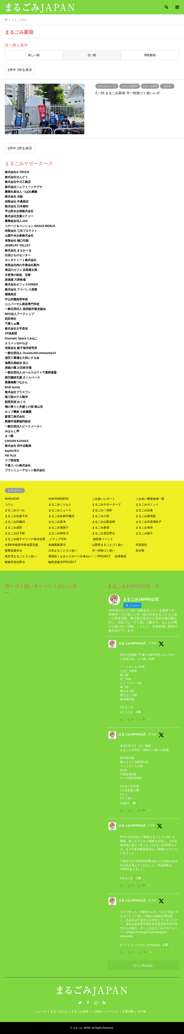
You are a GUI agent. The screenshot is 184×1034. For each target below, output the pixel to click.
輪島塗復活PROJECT (62, 562)
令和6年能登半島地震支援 (21, 544)
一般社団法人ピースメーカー (23, 426)
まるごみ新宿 (100, 527)
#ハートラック (129, 945)
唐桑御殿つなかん (16, 382)
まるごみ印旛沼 (15, 521)
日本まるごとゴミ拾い (62, 550)
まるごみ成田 (13, 527)
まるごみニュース (59, 510)
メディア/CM (57, 539)
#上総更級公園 (129, 790)
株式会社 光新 (14, 196)
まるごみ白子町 (15, 533)
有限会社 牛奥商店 (17, 201)
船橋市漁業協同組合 (18, 421)
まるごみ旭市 (144, 527)
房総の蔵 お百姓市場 (18, 367)
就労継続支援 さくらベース (22, 377)
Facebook (88, 1002)
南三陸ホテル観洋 (16, 397)
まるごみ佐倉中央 (16, 516)
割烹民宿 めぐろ (15, 402)
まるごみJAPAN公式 (132, 643)
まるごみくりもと (59, 504)
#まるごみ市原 (129, 786)
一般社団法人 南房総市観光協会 (25, 309)
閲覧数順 (150, 55)
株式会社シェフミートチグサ (23, 187)
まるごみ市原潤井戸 (148, 521)
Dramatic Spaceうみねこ (21, 338)
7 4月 (151, 825)
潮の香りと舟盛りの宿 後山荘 (24, 406)
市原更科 (141, 544)
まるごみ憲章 (79, 1011)
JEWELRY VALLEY (17, 245)
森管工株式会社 (15, 416)
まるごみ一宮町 (102, 510)
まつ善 (9, 436)
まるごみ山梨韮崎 (103, 521)
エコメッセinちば (16, 343)
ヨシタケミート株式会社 (20, 260)
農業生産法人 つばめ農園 (21, 191)
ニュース (41, 1011)
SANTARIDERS (58, 498)
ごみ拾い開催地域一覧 (150, 498)
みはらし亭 (12, 431)
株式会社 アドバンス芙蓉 (21, 289)
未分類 (140, 550)
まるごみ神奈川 (58, 533)
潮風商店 (10, 294)
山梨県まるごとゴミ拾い (108, 544)
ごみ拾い (98, 1011)
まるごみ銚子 (144, 533)
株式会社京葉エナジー (19, 216)
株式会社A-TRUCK (17, 172)
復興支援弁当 (13, 550)
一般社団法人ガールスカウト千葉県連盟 (31, 372)
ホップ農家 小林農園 (18, 411)
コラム (9, 504)
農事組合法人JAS (16, 221)
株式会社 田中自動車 (18, 445)
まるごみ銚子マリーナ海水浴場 (25, 539)
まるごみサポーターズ (106, 504)
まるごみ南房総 (146, 516)
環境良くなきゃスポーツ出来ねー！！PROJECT (79, 556)
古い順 (91, 55)
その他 (141, 1011)
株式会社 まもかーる (18, 250)
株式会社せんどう (16, 177)
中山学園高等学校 (16, 299)
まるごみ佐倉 (144, 510)
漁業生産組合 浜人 (17, 363)
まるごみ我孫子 (58, 527)
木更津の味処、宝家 (18, 275)
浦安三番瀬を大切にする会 (22, 358)
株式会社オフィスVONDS (21, 284)
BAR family (12, 387)
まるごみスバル (15, 510)
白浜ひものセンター (18, 255)
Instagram (96, 1002)
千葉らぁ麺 (12, 323)
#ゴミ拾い (126, 798)
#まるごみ (126, 707)
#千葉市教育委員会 (141, 849)
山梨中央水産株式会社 (19, 235)
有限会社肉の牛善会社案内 (22, 265)
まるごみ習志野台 (103, 533)
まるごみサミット (147, 504)
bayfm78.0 (12, 451)
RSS (104, 1002)
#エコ (123, 794)
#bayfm (155, 945)
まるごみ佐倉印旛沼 (61, 516)
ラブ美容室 (12, 460)
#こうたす (126, 712)
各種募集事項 (57, 544)
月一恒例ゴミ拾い (103, 550)
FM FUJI (10, 455)
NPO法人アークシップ (19, 314)
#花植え (125, 803)
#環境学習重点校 (146, 861)
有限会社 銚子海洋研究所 (21, 348)
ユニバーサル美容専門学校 (22, 304)
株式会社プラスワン (18, 392)
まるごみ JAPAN (82, 1028)
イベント (113, 1011)
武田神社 (10, 318)
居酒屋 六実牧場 (15, 279)
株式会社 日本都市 (17, 206)
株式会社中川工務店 (18, 182)
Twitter (80, 1002)
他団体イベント (103, 539)
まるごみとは (59, 1011)
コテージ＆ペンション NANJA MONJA (30, 226)
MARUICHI (12, 498)
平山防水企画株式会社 (19, 211)
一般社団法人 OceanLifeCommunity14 (30, 353)
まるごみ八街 (100, 516)
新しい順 (34, 55)
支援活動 (128, 1011)
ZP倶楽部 (11, 333)
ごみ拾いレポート (103, 498)
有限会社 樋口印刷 (17, 240)
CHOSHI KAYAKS (16, 441)
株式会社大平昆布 (16, 328)
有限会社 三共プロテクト (21, 230)
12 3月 (152, 900)
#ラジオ (145, 945)
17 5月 (152, 643)
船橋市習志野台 (15, 562)
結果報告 (120, 556)
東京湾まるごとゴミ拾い (20, 556)
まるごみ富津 (57, 521)
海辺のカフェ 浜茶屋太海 (21, 270)
